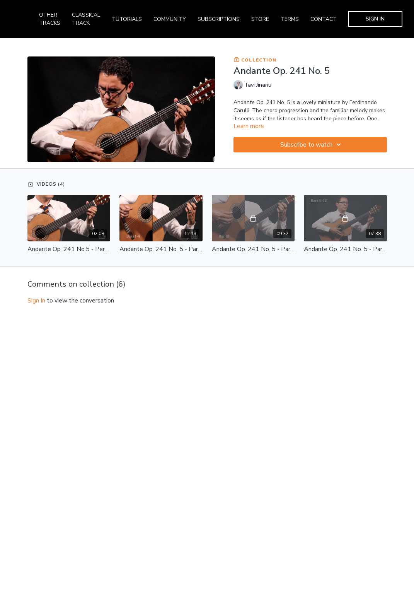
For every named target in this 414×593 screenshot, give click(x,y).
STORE (260, 19)
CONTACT (323, 19)
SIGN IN (375, 18)
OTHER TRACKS (49, 19)
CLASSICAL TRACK (86, 19)
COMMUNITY (169, 19)
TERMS (290, 19)
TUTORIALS (127, 19)
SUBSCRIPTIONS (219, 19)
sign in (36, 300)
